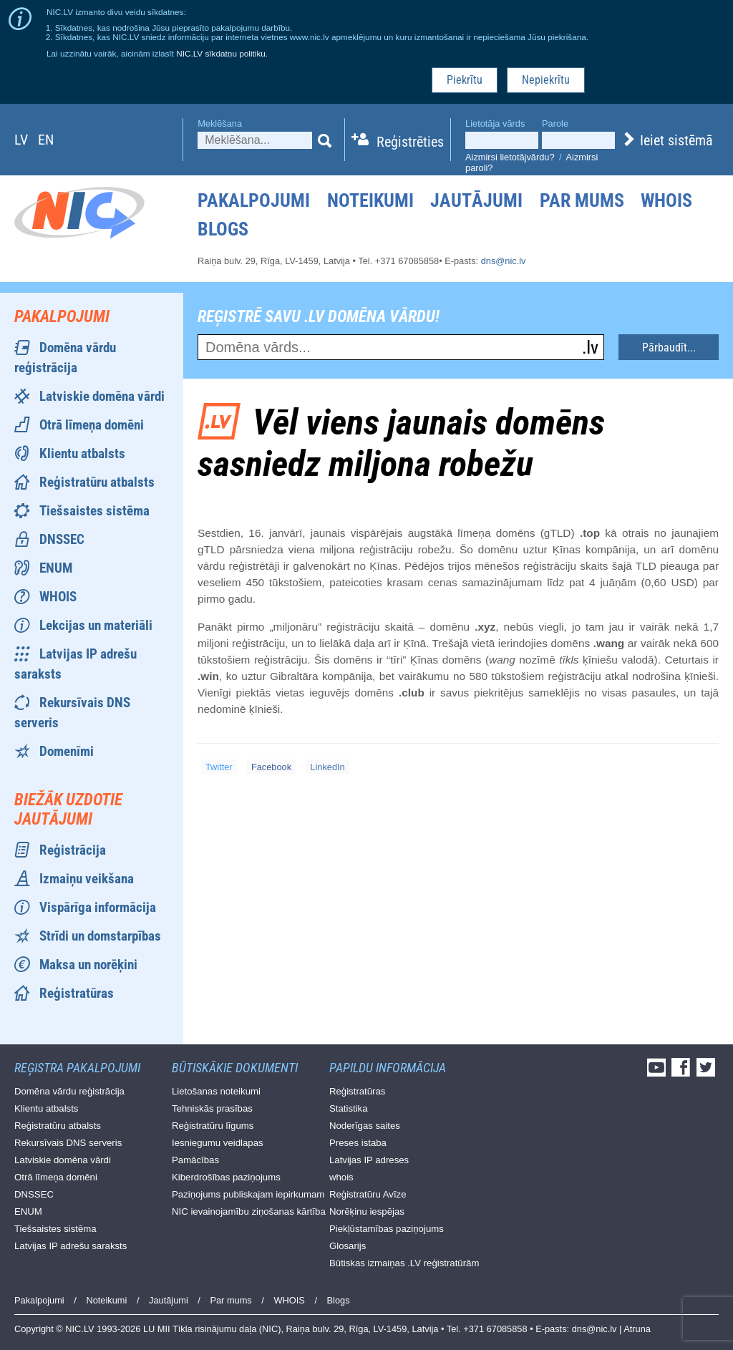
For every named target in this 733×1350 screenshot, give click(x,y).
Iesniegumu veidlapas (217, 1142)
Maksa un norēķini (88, 964)
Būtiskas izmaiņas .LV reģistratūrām (404, 1263)
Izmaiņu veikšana (86, 878)
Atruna (637, 1329)
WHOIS (666, 200)
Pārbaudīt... (669, 347)
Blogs (223, 229)
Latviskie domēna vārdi (102, 396)
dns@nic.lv (503, 261)
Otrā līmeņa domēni (91, 425)
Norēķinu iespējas (366, 1211)
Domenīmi (66, 751)
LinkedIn (327, 767)
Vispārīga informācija (97, 907)
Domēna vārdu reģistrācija (69, 1091)
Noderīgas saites (364, 1125)
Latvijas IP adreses (369, 1160)
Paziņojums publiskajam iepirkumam (248, 1194)
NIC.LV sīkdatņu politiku (221, 53)
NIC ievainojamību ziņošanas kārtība (249, 1211)
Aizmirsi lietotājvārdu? (509, 157)
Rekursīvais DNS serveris (68, 1142)
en (46, 139)
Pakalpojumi (254, 200)
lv (21, 139)
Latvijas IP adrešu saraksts (70, 1245)
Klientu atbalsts (82, 453)
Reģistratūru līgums (212, 1125)
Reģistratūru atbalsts (97, 482)
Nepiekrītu (546, 80)
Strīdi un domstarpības (100, 936)
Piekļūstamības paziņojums (386, 1228)
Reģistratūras (76, 993)
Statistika (348, 1108)
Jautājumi (476, 200)
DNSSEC (61, 539)
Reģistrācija (72, 850)
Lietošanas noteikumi (216, 1091)
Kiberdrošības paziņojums (226, 1177)
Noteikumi (370, 200)
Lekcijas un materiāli (95, 625)
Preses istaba (358, 1142)
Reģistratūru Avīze (368, 1194)
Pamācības (195, 1160)
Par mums (582, 200)
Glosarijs (347, 1245)
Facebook (271, 767)
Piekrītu (464, 80)
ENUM (55, 568)
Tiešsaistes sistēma (94, 510)
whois (341, 1177)
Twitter (219, 767)
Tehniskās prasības (212, 1108)
